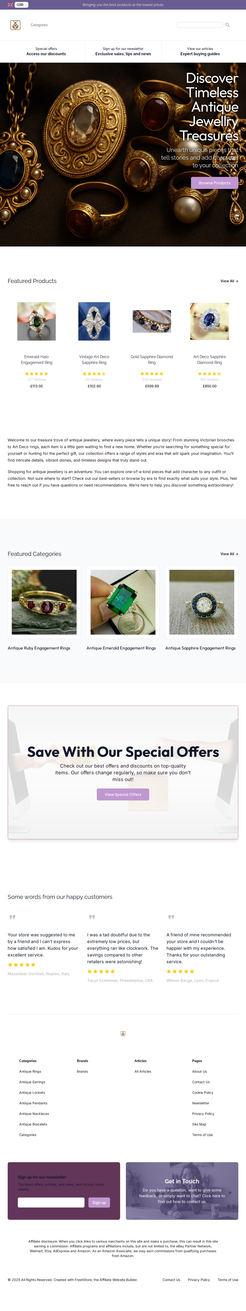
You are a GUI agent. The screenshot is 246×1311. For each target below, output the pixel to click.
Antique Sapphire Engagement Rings (200, 648)
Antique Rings (30, 1071)
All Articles (143, 1071)
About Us (199, 1071)
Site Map (199, 1124)
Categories (39, 25)
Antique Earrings (32, 1082)
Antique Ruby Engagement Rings (39, 648)
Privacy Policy (203, 1114)
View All (229, 281)
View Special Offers (123, 794)
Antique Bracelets (33, 1124)
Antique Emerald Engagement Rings (121, 648)
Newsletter (200, 1103)
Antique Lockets (32, 1092)
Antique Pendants (33, 1103)
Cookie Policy (202, 1092)
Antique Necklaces (34, 1114)
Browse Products (214, 182)
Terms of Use (202, 1135)
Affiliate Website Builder (118, 1280)
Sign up (99, 1202)
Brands (82, 1071)
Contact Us (201, 1082)
